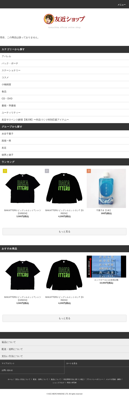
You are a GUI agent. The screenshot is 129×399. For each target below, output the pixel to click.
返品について (56, 379)
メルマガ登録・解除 (113, 379)
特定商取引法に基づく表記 (73, 379)
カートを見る (71, 363)
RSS (69, 383)
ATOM (74, 383)
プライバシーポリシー (94, 379)
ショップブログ (58, 383)
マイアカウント (8, 363)
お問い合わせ (7, 370)
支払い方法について (22, 379)
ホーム (10, 379)
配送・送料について (40, 379)
